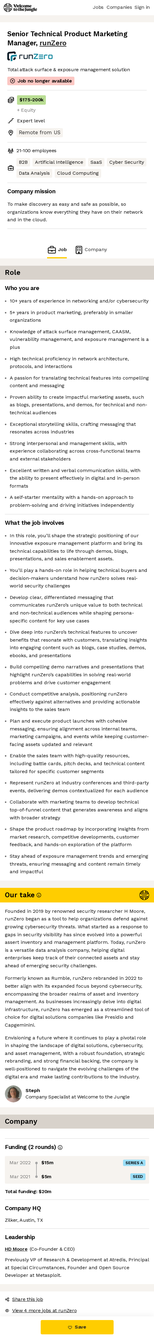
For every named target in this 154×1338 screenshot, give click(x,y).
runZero (53, 43)
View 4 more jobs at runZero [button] (41, 1310)
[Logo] (20, 7)
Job (57, 250)
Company (90, 250)
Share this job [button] (24, 1299)
